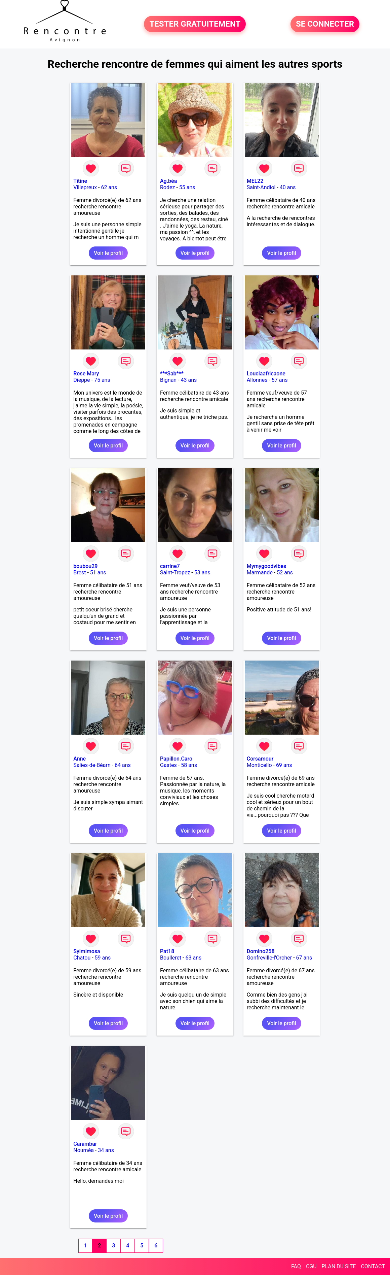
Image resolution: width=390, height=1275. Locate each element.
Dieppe (81, 380)
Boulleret (170, 957)
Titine (80, 181)
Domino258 (261, 951)
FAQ (296, 1266)
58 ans (189, 765)
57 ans (280, 380)
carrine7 (170, 566)
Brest (79, 572)
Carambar (85, 1144)
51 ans (98, 572)
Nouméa (83, 1150)
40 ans (288, 187)
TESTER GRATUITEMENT (194, 24)
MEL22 (255, 181)
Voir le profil (108, 253)
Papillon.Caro (176, 759)
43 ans (189, 380)
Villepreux (85, 187)
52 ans (285, 572)
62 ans (109, 187)
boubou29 (85, 566)
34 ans (106, 1150)
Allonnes (257, 380)
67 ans (304, 957)
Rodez (167, 187)
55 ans (187, 187)
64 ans (123, 765)
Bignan (168, 380)
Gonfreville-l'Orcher (269, 957)
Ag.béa (168, 181)
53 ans (202, 572)
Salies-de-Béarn (92, 765)
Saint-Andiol (261, 187)
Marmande (260, 572)
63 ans (194, 957)
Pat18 (167, 951)
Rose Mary (86, 373)
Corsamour (260, 759)
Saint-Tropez (175, 572)
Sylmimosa (86, 951)
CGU (311, 1266)
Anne (79, 759)
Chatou (81, 957)
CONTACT (373, 1266)
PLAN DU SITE (339, 1266)
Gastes (168, 765)
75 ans (102, 380)
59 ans (103, 957)
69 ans (284, 765)
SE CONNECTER (325, 24)
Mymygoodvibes (266, 566)
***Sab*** (172, 373)
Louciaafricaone (266, 373)
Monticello (259, 765)
